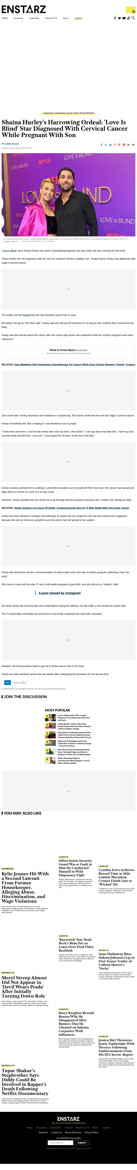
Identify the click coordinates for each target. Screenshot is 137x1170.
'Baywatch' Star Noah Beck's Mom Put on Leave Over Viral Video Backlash (76, 951)
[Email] (128, 150)
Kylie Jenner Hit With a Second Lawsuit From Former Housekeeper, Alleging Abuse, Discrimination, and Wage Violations (25, 893)
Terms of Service (73, 1138)
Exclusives (25, 18)
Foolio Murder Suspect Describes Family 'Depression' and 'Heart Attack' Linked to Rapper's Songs (74, 732)
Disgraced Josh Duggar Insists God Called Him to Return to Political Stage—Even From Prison (74, 749)
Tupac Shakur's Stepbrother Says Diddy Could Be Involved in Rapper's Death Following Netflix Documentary (25, 1088)
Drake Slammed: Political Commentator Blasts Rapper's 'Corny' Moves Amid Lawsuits (74, 766)
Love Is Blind (9, 257)
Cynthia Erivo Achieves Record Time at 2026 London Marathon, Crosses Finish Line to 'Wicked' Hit (116, 883)
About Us (43, 1138)
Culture (69, 1133)
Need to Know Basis (62, 356)
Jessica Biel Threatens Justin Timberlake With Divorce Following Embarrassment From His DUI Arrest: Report (116, 1054)
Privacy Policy (91, 1138)
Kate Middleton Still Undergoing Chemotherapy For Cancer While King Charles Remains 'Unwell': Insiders (74, 370)
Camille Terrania (11, 149)
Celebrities (47, 18)
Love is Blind (19, 689)
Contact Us (56, 1138)
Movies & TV (66, 20)
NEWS (6, 18)
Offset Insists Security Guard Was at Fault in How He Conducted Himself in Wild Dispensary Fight (75, 874)
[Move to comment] (133, 150)
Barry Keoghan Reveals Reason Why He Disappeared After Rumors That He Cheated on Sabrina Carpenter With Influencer (76, 1030)
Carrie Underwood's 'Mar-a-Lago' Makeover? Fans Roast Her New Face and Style (74, 723)
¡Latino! (101, 18)
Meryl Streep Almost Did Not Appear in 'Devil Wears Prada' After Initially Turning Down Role (24, 993)
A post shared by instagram (60, 599)
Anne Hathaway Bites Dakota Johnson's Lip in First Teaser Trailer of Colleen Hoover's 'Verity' (116, 967)
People (26, 321)
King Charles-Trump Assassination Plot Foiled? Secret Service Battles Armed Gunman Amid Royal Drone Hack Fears (74, 741)
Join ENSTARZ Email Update (68, 1144)
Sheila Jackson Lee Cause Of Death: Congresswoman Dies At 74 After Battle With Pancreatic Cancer (71, 514)
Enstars (24, 8)
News (30, 1133)
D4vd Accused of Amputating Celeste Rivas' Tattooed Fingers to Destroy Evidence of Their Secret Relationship (74, 758)
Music (84, 18)
